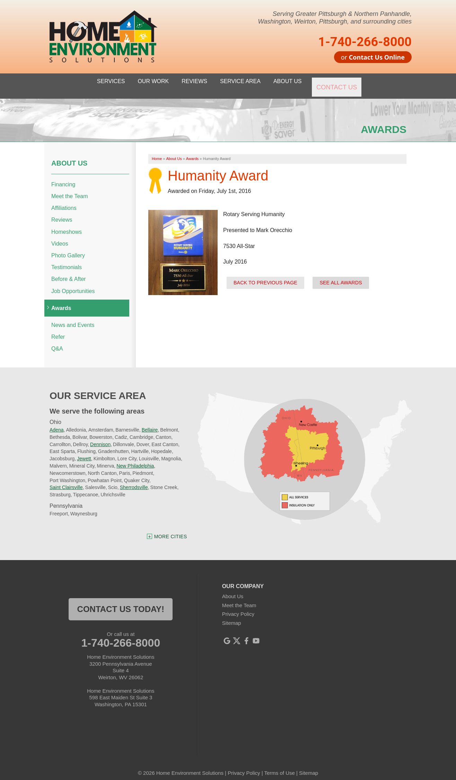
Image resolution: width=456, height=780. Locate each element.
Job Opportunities (73, 284)
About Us (69, 156)
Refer (58, 330)
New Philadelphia (135, 459)
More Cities (170, 529)
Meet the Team (69, 189)
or (373, 57)
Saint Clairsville (66, 480)
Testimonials (66, 260)
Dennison (100, 437)
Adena (56, 423)
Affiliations (64, 201)
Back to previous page (265, 275)
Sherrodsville (134, 480)
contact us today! (121, 602)
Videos (59, 236)
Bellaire (150, 423)
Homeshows (66, 225)
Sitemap (231, 616)
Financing (63, 177)
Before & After (68, 272)
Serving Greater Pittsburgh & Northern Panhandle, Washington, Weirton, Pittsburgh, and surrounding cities (335, 17)
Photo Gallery (68, 248)
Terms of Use (279, 766)
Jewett (84, 451)
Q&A (57, 342)
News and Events (73, 318)
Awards (61, 301)
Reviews (61, 213)
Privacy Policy (238, 607)
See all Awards (340, 275)
